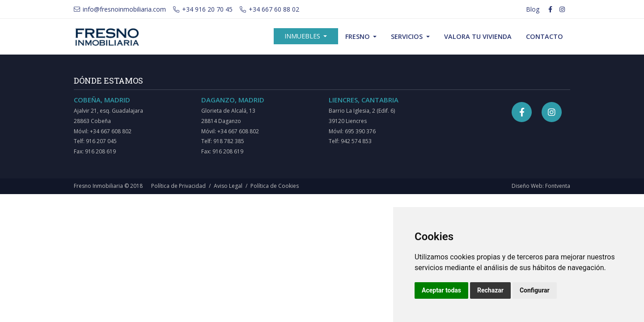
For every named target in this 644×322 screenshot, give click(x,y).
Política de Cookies (274, 186)
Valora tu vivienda (478, 36)
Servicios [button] (407, 36)
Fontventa (557, 186)
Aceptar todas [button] (441, 290)
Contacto (544, 36)
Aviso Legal (228, 186)
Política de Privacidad (178, 186)
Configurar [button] (535, 290)
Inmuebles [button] (303, 36)
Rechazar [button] (490, 290)
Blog (532, 9)
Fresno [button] (358, 36)
